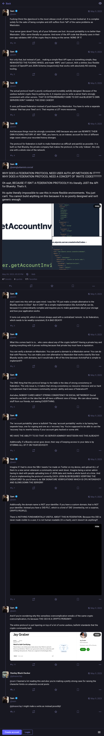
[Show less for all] (100, 3)
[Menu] (99, 732)
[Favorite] (55, 43)
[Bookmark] (78, 43)
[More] (100, 43)
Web (33, 274)
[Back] (48, 3)
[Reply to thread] (12, 74)
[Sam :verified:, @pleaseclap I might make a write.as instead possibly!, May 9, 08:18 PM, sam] (52, 705)
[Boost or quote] (33, 43)
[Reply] (13, 43)
